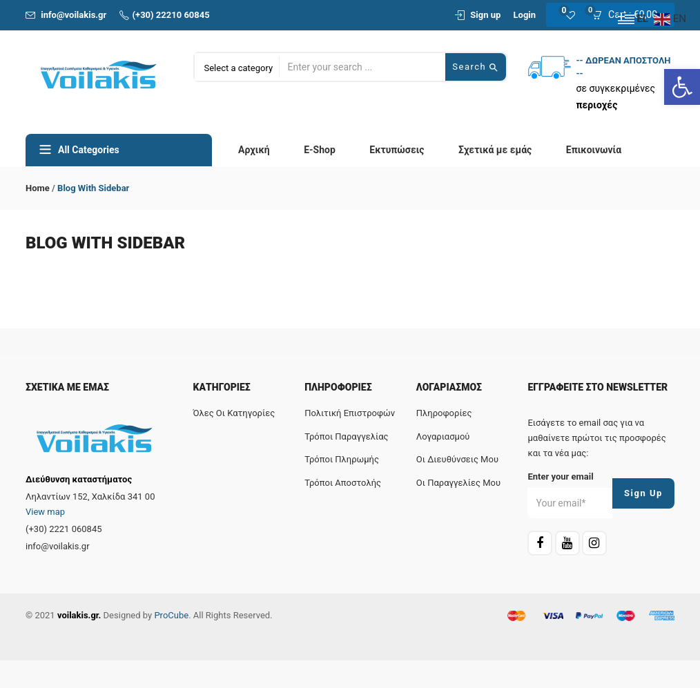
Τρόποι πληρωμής (341, 459)
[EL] (635, 17)
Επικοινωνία (593, 149)
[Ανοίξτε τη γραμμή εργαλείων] (682, 87)
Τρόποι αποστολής (342, 483)
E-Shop (320, 149)
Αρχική (254, 149)
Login (525, 15)
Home (38, 188)
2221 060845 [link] (75, 529)
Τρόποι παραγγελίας (346, 436)
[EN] (672, 17)
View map (45, 512)
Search (475, 67)
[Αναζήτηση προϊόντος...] (360, 67)
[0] (570, 15)
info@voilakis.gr (73, 15)
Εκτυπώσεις (396, 149)
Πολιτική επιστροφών (349, 413)
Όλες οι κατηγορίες (234, 413)
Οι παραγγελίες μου (458, 483)
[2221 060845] (75, 529)
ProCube (171, 615)
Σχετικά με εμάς (495, 149)
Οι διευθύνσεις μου (457, 459)
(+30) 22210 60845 (171, 15)
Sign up (485, 15)
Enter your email (560, 476)
